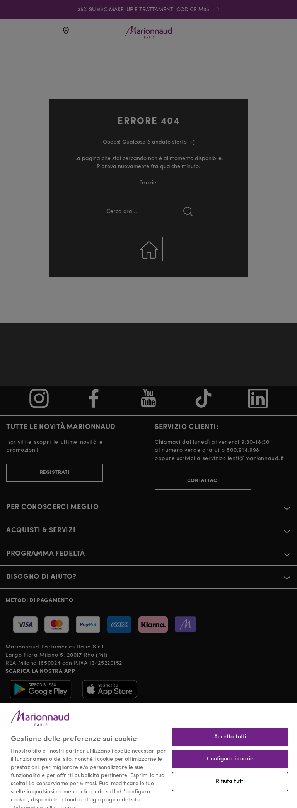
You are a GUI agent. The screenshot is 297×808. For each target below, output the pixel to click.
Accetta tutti (230, 744)
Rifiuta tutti (230, 788)
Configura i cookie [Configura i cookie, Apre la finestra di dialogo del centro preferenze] (230, 766)
